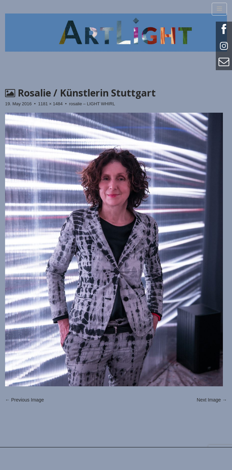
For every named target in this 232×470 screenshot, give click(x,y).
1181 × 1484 (50, 103)
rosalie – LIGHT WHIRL (92, 103)
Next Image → (212, 400)
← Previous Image (24, 400)
